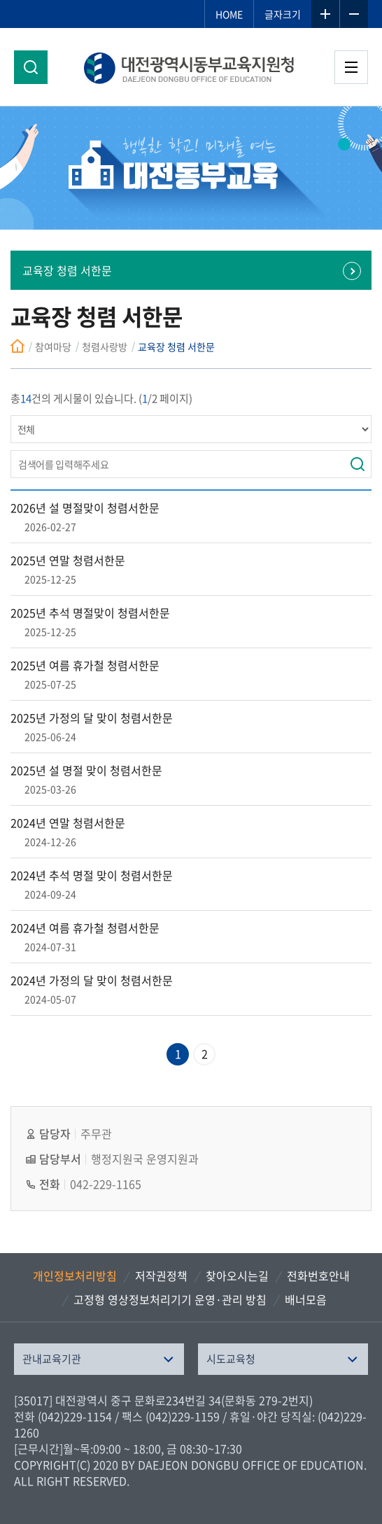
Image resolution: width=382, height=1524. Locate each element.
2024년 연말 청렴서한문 (67, 822)
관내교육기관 (51, 1358)
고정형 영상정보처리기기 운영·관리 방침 (170, 1299)
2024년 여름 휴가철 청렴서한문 (85, 927)
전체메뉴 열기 (351, 67)
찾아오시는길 (237, 1275)
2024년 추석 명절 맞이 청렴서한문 (91, 875)
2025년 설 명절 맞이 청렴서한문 (86, 770)
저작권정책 (161, 1275)
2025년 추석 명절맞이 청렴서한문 (90, 612)
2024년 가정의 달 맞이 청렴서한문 (91, 980)
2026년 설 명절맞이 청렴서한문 (85, 507)
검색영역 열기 (31, 67)
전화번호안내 (318, 1275)
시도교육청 (230, 1358)
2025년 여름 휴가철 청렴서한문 (85, 665)
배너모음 (306, 1299)
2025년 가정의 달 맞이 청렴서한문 (91, 717)
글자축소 (354, 14)
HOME (229, 14)
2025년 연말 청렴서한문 (67, 560)
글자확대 (325, 14)
